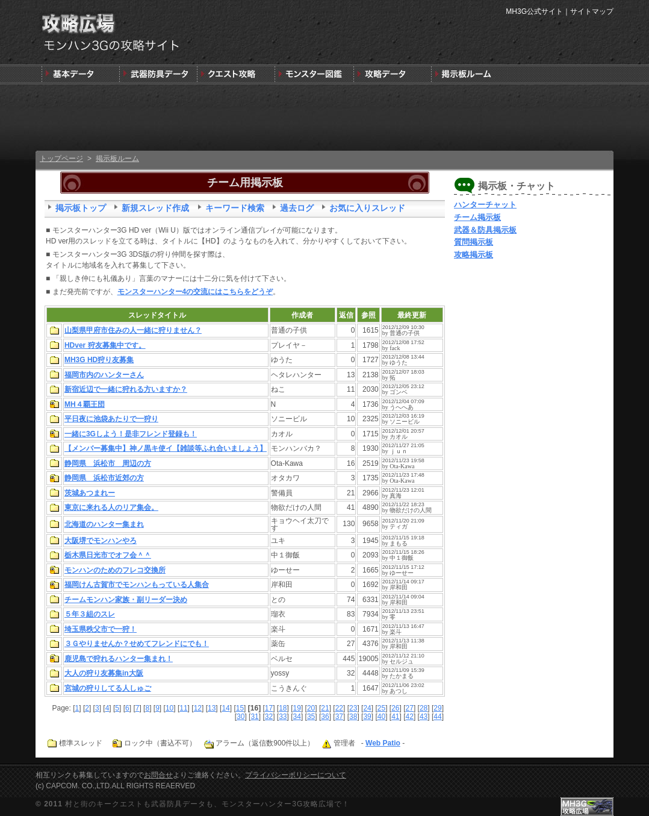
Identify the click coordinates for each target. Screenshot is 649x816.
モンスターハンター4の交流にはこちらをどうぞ (195, 291)
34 (297, 716)
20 (311, 708)
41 (395, 716)
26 (395, 708)
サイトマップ (591, 11)
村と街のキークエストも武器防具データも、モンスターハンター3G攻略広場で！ (207, 804)
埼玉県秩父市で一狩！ (100, 629)
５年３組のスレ (89, 614)
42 (410, 716)
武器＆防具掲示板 (485, 229)
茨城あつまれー (89, 493)
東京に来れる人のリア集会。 (111, 507)
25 (381, 708)
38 (353, 716)
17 (269, 708)
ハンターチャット (485, 204)
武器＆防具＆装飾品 (158, 74)
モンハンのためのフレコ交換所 (115, 570)
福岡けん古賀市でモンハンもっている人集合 (136, 584)
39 (367, 716)
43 (423, 716)
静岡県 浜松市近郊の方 (104, 478)
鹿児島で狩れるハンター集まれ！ (118, 658)
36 (325, 716)
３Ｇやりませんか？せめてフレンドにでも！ (136, 643)
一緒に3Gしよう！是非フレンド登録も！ (130, 434)
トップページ (61, 158)
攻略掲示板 (473, 254)
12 (198, 708)
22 (339, 708)
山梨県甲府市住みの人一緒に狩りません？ (133, 330)
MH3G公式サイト (534, 11)
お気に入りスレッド (367, 208)
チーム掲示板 (477, 217)
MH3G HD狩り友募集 (99, 360)
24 (367, 708)
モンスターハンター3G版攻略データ (391, 74)
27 (410, 708)
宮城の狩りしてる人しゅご (107, 688)
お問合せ (158, 775)
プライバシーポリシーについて (295, 775)
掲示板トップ (80, 208)
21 (325, 708)
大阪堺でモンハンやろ (100, 540)
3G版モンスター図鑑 (313, 74)
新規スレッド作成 (155, 208)
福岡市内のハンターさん (104, 375)
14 (225, 708)
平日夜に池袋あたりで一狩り (111, 419)
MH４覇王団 (84, 404)
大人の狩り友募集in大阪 (103, 673)
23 (353, 708)
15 (240, 708)
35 (311, 716)
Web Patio (382, 743)
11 (183, 708)
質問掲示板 (473, 241)
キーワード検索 (234, 208)
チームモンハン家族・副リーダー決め (125, 599)
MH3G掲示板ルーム (469, 74)
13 (212, 708)
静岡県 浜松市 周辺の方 (107, 463)
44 (437, 716)
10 (169, 708)
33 (283, 716)
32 (269, 716)
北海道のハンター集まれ (104, 524)
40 (381, 716)
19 (297, 708)
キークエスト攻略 (236, 74)
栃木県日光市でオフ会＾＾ (107, 555)
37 (339, 716)
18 (283, 708)
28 (423, 708)
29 (437, 708)
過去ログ (297, 208)
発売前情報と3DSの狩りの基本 (80, 74)
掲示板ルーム (117, 158)
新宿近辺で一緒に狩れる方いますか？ (125, 389)
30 (240, 716)
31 (254, 716)
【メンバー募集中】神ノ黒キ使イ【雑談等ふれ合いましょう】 (165, 448)
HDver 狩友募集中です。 (105, 345)
